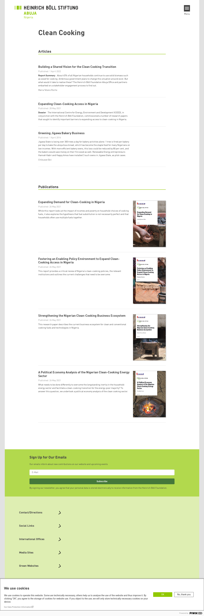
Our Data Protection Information (17, 607)
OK (162, 594)
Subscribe (102, 484)
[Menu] (187, 8)
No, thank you (184, 594)
